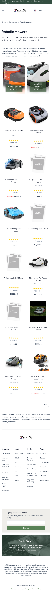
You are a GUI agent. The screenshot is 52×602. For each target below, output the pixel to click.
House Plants (31, 469)
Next (45, 405)
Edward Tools (18, 453)
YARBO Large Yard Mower (38, 229)
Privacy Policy (44, 471)
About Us (43, 453)
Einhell (16, 458)
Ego (15, 462)
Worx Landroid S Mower (14, 130)
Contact (42, 458)
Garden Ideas (31, 464)
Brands (16, 480)
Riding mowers (6, 453)
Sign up (26, 528)
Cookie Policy (44, 462)
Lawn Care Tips (32, 453)
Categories (13, 22)
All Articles (30, 486)
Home (4, 22)
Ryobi (16, 471)
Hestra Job (18, 467)
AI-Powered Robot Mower (14, 278)
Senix (16, 476)
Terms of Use (44, 480)
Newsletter (43, 467)
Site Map (43, 476)
